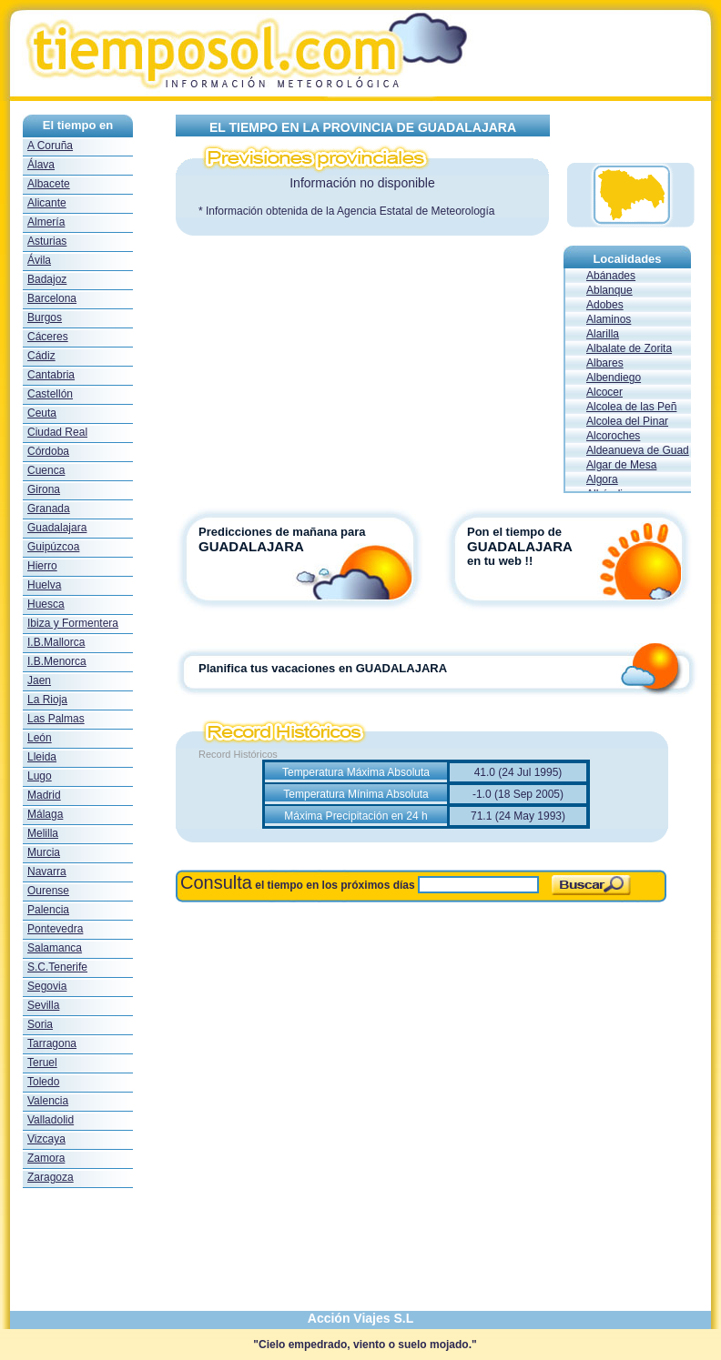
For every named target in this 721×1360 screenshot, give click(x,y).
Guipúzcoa (53, 546)
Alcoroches (613, 435)
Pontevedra (55, 928)
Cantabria (51, 374)
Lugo (39, 776)
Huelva (44, 585)
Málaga (45, 814)
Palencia (48, 909)
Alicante (46, 202)
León (39, 737)
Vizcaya (46, 1139)
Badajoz (46, 279)
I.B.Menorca (56, 661)
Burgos (44, 317)
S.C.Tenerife (57, 967)
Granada (48, 508)
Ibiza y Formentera (72, 623)
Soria (40, 1024)
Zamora (46, 1158)
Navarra (46, 871)
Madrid (44, 795)
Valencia (47, 1100)
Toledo (43, 1081)
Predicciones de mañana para (282, 532)
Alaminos (608, 319)
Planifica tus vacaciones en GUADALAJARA (322, 668)
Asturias (46, 241)
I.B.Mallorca (56, 642)
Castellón (50, 394)
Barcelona (51, 298)
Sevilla (43, 1005)
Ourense (48, 890)
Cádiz (41, 355)
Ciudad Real (57, 432)
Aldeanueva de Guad (637, 450)
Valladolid (50, 1119)
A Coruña (50, 145)
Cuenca (46, 470)
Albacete (48, 183)
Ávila (39, 260)
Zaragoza (50, 1177)
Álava (41, 164)
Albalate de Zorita (629, 348)
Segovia (46, 986)
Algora (602, 479)
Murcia (43, 852)
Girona (43, 489)
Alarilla (602, 333)
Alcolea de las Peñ (631, 406)
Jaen (39, 680)
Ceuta (41, 413)
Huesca (46, 604)
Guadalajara (56, 527)
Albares (605, 363)
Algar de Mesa (621, 464)
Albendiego (613, 377)
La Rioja (47, 699)
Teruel (42, 1062)
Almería (46, 222)
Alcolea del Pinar (627, 421)
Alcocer (604, 392)
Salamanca (54, 948)
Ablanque (609, 290)
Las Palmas (56, 718)
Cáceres (47, 336)
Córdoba (48, 451)
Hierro (42, 565)
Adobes (605, 304)
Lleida (41, 757)
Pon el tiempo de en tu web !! (545, 546)
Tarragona (51, 1043)
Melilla (42, 833)
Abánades (610, 275)
